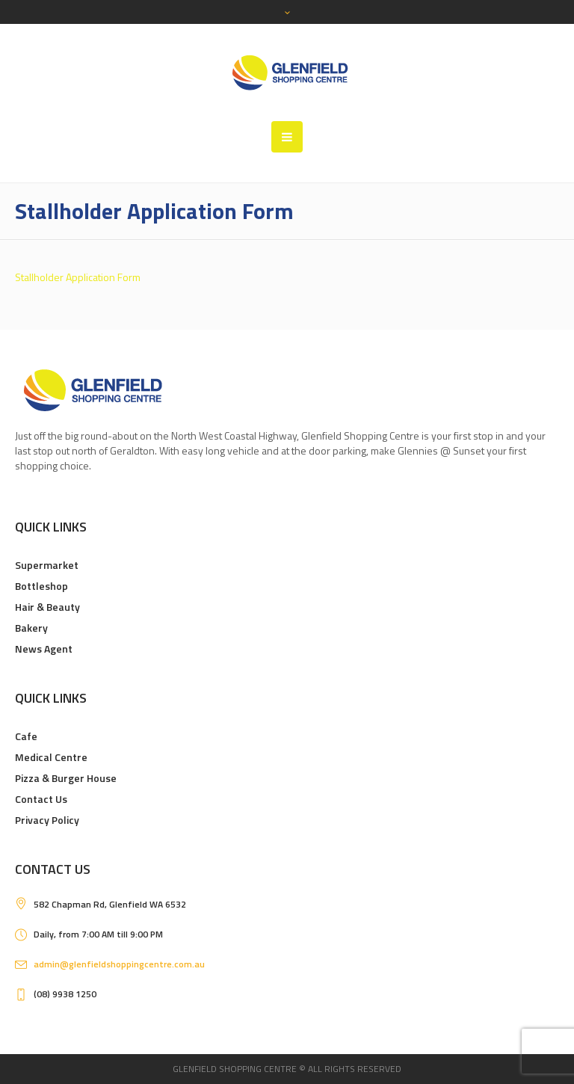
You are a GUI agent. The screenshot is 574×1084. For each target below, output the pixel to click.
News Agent (43, 648)
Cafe (26, 736)
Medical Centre (51, 757)
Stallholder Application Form (78, 277)
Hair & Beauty (47, 607)
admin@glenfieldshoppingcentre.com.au (119, 964)
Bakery (31, 627)
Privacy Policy (47, 820)
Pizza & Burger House (66, 778)
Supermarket (46, 565)
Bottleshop (41, 586)
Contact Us (41, 799)
